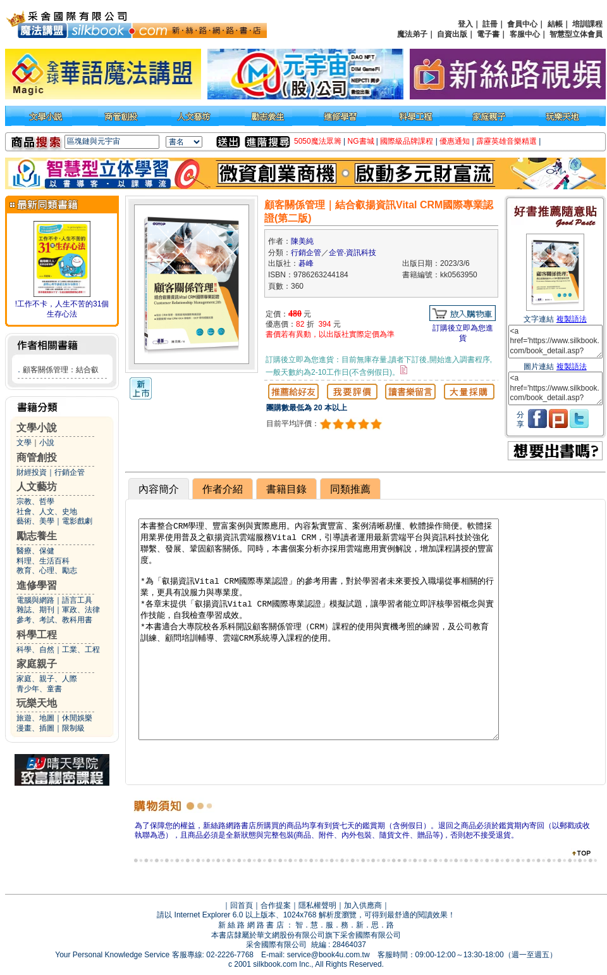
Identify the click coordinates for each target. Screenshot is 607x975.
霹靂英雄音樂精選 (506, 141)
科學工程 (36, 634)
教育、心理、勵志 (46, 570)
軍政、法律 (81, 609)
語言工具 (77, 600)
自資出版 (452, 34)
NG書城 (361, 141)
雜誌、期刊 (35, 609)
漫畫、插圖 (35, 728)
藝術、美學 (35, 521)
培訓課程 (587, 24)
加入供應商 (363, 905)
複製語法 (571, 319)
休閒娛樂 (77, 718)
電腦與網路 (35, 600)
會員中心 (522, 24)
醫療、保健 (35, 550)
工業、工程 (81, 649)
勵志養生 (36, 536)
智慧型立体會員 (576, 34)
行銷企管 (69, 472)
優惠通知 (454, 141)
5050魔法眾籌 (317, 141)
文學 (24, 442)
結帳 (555, 24)
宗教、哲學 (35, 501)
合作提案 (276, 905)
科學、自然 (35, 649)
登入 (465, 24)
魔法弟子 (412, 34)
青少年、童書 (39, 688)
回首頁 (241, 905)
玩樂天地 (36, 703)
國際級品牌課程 (406, 141)
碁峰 (306, 263)
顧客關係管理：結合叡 (61, 369)
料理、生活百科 (43, 561)
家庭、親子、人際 (46, 678)
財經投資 (31, 472)
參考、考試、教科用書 (54, 619)
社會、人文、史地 (46, 511)
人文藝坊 (36, 486)
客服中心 (525, 34)
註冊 (490, 24)
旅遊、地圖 (35, 718)
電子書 (488, 34)
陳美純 (302, 241)
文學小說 (36, 427)
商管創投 (36, 457)
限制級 (73, 728)
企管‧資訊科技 (352, 252)
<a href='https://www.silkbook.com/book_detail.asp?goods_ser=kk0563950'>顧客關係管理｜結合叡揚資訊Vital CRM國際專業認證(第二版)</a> (555, 341)
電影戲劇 (77, 521)
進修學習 (36, 585)
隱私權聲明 (317, 905)
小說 (46, 442)
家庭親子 (36, 663)
